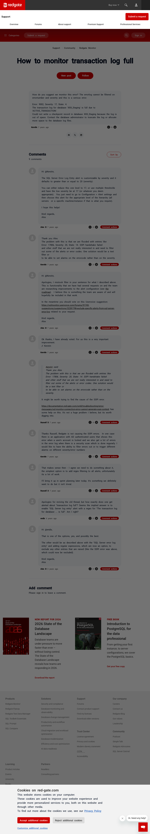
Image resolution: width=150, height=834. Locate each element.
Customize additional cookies (32, 828)
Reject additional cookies (68, 820)
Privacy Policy (92, 810)
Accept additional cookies (34, 820)
